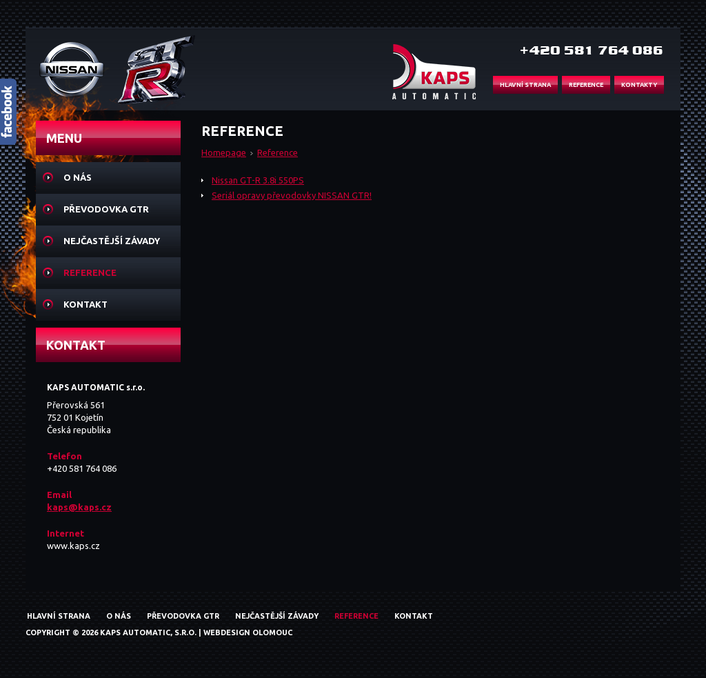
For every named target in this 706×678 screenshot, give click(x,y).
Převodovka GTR (106, 209)
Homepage (223, 152)
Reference (277, 152)
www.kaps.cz (73, 545)
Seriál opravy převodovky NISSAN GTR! (292, 195)
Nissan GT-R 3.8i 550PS (258, 180)
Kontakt (85, 304)
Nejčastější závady (111, 241)
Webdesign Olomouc (247, 632)
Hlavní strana (58, 616)
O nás (77, 177)
